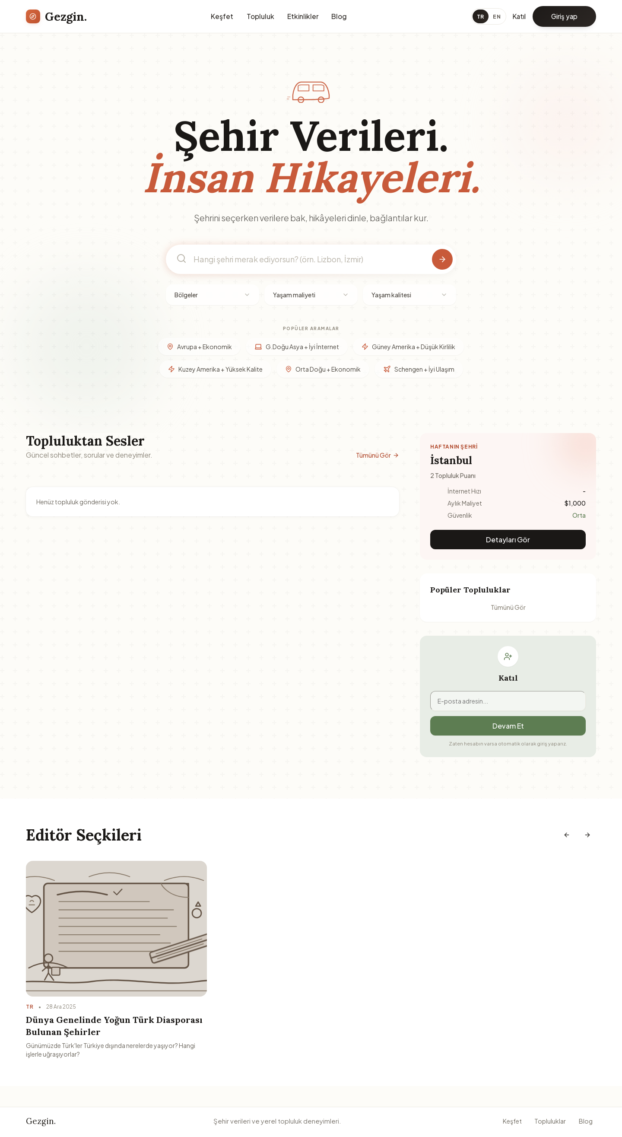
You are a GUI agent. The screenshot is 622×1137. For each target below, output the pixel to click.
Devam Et (508, 725)
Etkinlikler (302, 16)
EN (497, 16)
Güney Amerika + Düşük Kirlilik (408, 346)
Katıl (519, 16)
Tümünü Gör (377, 455)
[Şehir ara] (442, 259)
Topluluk (260, 16)
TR (480, 16)
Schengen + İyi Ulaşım (418, 369)
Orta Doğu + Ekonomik (323, 369)
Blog (339, 16)
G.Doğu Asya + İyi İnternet (296, 346)
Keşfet (222, 16)
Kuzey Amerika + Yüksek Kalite (215, 369)
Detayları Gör (508, 539)
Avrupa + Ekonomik (199, 346)
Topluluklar (550, 1121)
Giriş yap (564, 16)
